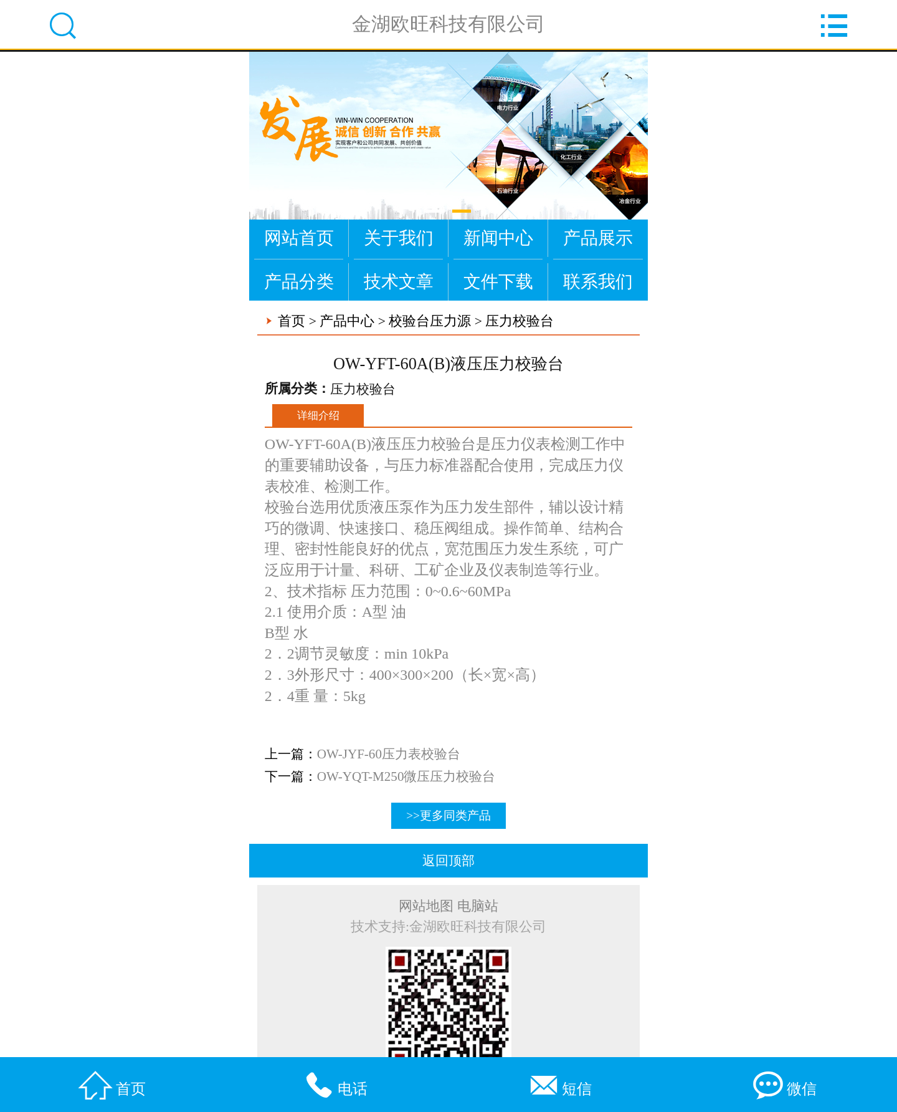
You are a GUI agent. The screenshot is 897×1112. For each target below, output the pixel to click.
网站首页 (299, 238)
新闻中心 (498, 238)
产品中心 (347, 321)
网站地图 (426, 906)
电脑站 (477, 906)
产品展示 (598, 238)
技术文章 (399, 281)
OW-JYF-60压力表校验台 (394, 754)
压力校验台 (519, 321)
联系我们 (598, 281)
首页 (291, 321)
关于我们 (399, 238)
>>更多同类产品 (448, 815)
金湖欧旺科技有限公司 (448, 25)
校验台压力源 (430, 321)
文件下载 (498, 281)
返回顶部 (448, 860)
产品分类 (299, 281)
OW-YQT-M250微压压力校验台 (412, 776)
